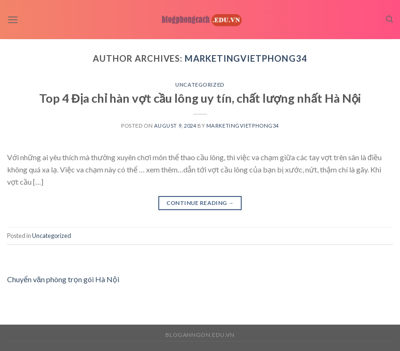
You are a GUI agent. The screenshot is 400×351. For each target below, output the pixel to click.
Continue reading (200, 202)
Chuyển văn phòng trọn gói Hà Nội (63, 279)
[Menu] (12, 19)
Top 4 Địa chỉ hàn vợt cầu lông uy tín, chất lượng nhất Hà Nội (200, 98)
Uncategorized (199, 85)
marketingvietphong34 (246, 58)
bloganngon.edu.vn (199, 334)
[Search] (389, 19)
